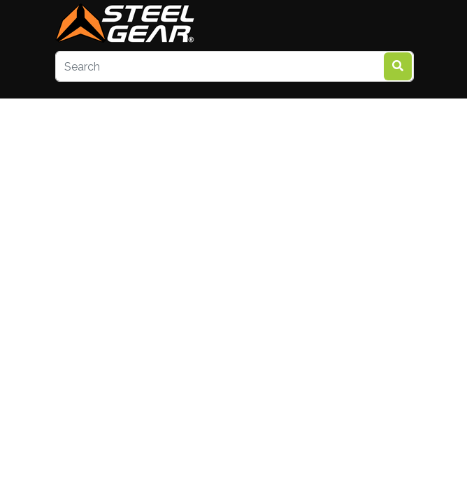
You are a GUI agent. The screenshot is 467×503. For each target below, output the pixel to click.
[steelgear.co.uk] (125, 24)
